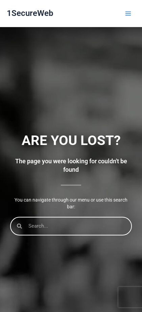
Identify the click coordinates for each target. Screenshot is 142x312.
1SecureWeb (30, 13)
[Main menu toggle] (128, 13)
